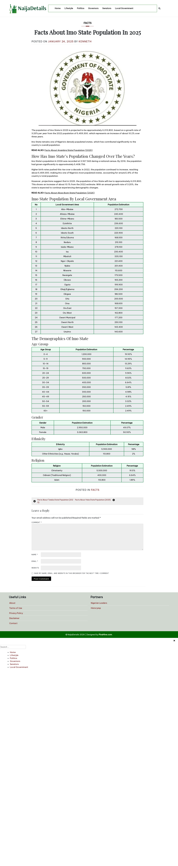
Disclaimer (14, 618)
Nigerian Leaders (99, 603)
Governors (93, 8)
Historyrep (96, 608)
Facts (87, 23)
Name (35, 555)
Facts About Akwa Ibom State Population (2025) (69, 192)
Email (35, 561)
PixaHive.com (105, 634)
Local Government (124, 8)
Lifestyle (69, 8)
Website (35, 568)
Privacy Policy (16, 613)
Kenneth (85, 41)
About (12, 603)
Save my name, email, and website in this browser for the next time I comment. (71, 573)
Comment (37, 522)
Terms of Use (15, 608)
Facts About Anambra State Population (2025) (68, 150)
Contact (13, 623)
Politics (80, 8)
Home (58, 8)
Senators (106, 8)
